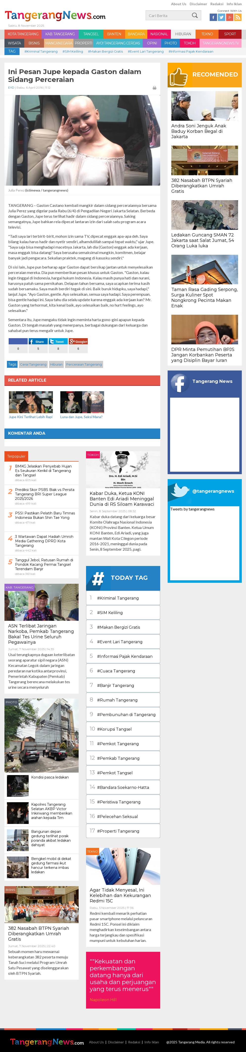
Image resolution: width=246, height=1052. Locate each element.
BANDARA (136, 34)
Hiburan (56, 364)
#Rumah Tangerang (114, 699)
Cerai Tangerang (33, 364)
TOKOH (190, 43)
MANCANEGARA (58, 43)
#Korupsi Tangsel (111, 728)
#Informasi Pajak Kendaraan (191, 51)
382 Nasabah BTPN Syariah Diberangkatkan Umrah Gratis (38, 934)
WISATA (14, 43)
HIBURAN (183, 34)
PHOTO (170, 43)
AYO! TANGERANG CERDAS (118, 43)
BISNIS (34, 43)
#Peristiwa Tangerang (115, 801)
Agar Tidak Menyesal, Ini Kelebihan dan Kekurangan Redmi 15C (120, 895)
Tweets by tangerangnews (192, 509)
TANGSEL (91, 34)
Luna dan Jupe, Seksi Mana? (81, 417)
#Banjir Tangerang (112, 685)
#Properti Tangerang (114, 830)
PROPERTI (83, 43)
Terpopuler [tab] (16, 456)
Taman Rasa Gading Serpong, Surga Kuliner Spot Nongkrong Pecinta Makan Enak (204, 298)
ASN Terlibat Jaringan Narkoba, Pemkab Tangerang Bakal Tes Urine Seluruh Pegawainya (41, 634)
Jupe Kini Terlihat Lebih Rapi (30, 417)
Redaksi (217, 4)
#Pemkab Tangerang (115, 758)
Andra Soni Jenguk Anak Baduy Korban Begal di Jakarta (198, 131)
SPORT (230, 34)
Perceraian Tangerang (84, 364)
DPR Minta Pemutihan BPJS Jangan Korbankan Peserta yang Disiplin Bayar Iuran (202, 355)
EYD (11, 87)
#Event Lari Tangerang (146, 51)
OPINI (152, 43)
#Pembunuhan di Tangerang (123, 714)
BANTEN (114, 34)
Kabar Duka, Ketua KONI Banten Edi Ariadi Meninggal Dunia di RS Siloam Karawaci (122, 499)
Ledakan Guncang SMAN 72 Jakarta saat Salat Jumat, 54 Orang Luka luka (202, 240)
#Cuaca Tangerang (112, 670)
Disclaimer (198, 4)
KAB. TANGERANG (60, 34)
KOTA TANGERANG (23, 34)
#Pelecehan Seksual (114, 816)
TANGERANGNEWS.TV (220, 43)
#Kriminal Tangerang (41, 51)
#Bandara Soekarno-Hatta (119, 787)
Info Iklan (234, 4)
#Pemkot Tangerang (114, 743)
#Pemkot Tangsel (111, 772)
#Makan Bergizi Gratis (105, 51)
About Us (178, 4)
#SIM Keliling (73, 51)
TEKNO (207, 34)
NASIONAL (159, 34)
